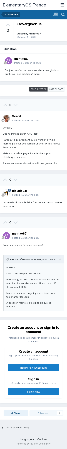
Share (16, 413)
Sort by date (56, 89)
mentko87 (35, 33)
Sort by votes (38, 89)
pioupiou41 (19, 191)
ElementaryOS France (24, 5)
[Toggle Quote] (8, 259)
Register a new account (33, 367)
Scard (16, 116)
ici (14, 139)
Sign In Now (33, 391)
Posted (27, 62)
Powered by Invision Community (34, 443)
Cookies (42, 439)
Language (27, 439)
